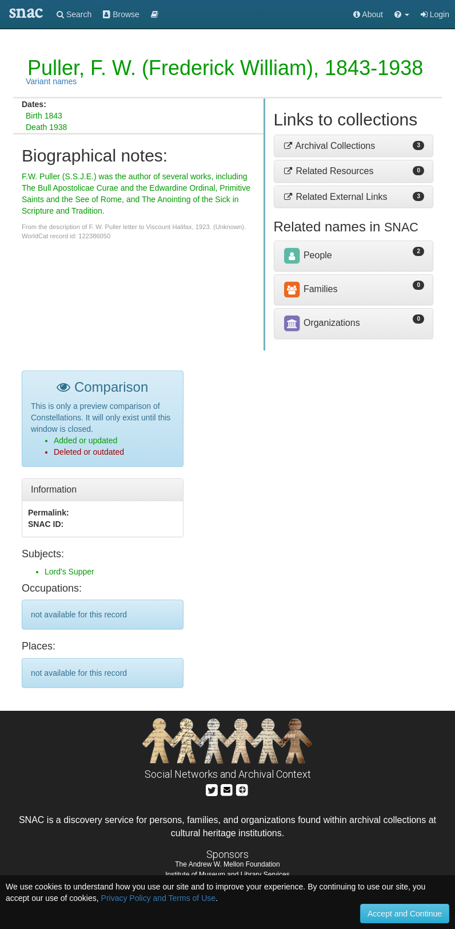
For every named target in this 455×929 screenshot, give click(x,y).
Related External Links (335, 197)
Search (74, 14)
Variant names (51, 81)
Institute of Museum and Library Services (227, 875)
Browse (121, 14)
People (307, 255)
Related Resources (328, 171)
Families (310, 289)
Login (435, 14)
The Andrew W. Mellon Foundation (227, 864)
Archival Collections (329, 146)
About (368, 14)
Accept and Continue (405, 913)
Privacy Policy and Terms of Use (158, 898)
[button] (402, 14)
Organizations (321, 323)
